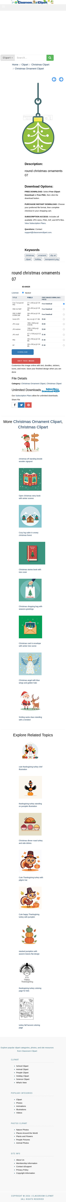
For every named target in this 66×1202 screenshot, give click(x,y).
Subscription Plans (23, 395)
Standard (28, 293)
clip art (53, 255)
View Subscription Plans (35, 223)
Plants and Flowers (24, 1136)
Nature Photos (22, 1130)
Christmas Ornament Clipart (29, 68)
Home (15, 64)
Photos (19, 1103)
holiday (38, 259)
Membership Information (26, 1163)
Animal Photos (22, 1143)
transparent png (52, 259)
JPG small (15, 335)
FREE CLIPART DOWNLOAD (16, 314)
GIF (13, 345)
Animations (21, 1106)
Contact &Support (24, 1166)
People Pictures (23, 1140)
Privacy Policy (22, 1170)
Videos (19, 1113)
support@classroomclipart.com (38, 232)
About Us (20, 1160)
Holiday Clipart (22, 1076)
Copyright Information (25, 1173)
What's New (21, 1082)
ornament (42, 255)
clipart (28, 259)
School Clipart (22, 1066)
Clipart (24, 64)
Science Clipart (22, 1079)
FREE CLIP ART (17, 309)
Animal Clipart (22, 1069)
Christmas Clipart (40, 64)
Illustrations (21, 1109)
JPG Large (15, 324)
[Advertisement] (33, 31)
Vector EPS (15, 319)
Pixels (30, 297)
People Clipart (22, 1072)
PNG (13, 340)
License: (15, 293)
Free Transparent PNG (18, 304)
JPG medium (16, 329)
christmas (30, 255)
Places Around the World (27, 1133)
